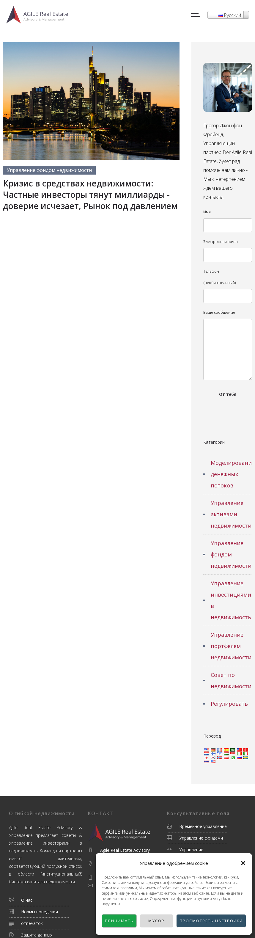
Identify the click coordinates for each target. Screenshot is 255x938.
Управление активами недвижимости (231, 514)
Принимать (112, 921)
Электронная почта (227, 250)
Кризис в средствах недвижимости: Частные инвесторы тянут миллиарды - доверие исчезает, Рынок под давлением (90, 194)
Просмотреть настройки (205, 921)
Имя (227, 220)
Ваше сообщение (227, 345)
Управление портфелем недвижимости (231, 646)
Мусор (147, 921)
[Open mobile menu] (197, 15)
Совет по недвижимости (231, 680)
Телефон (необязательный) (227, 286)
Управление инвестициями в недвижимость (231, 600)
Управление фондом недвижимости (231, 554)
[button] (243, 863)
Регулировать (229, 703)
